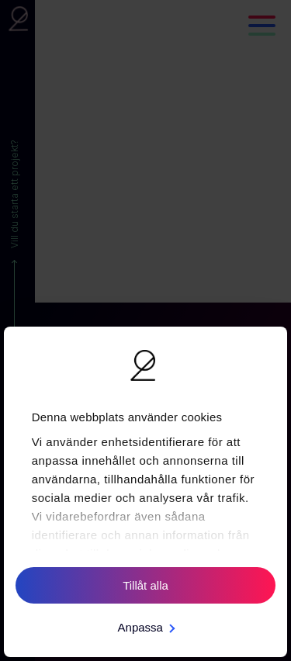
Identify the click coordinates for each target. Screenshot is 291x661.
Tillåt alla (145, 585)
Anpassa (146, 627)
